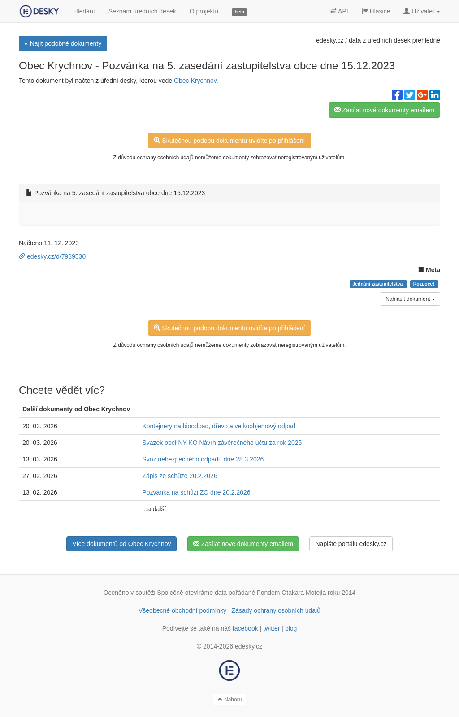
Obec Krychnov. (196, 80)
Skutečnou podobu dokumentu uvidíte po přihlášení (229, 140)
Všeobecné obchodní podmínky (182, 610)
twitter (271, 628)
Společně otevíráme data (192, 592)
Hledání (84, 11)
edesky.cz (329, 40)
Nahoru (229, 699)
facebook (245, 628)
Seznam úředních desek (142, 11)
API (339, 11)
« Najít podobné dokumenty (63, 43)
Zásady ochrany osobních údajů (276, 610)
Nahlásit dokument (410, 299)
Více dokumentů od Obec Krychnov (121, 543)
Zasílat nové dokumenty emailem (384, 110)
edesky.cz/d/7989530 (52, 256)
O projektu (204, 11)
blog (291, 628)
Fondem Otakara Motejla (291, 592)
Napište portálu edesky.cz (350, 543)
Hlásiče (376, 11)
